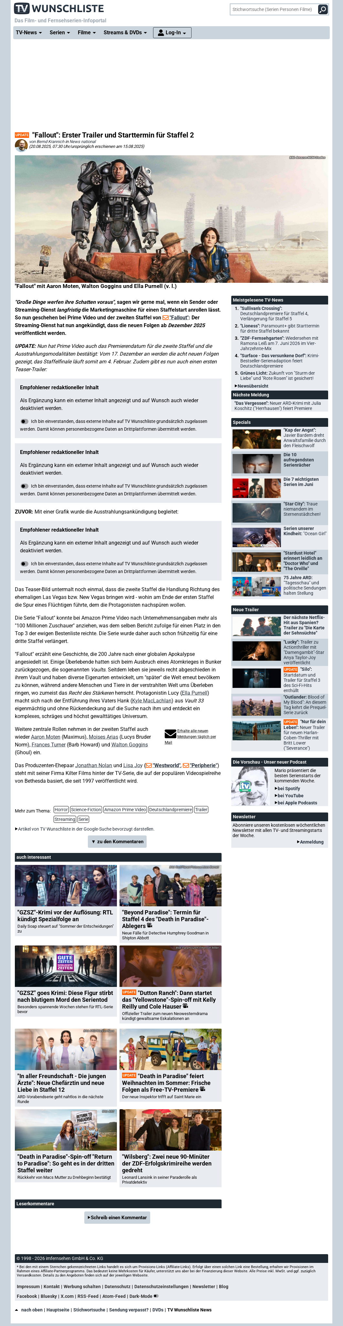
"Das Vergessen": (277, 406)
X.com (67, 1296)
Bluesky (49, 1296)
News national (82, 141)
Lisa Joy (133, 765)
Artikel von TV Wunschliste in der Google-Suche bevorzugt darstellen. (86, 829)
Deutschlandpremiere (170, 809)
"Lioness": (279, 328)
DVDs (157, 1309)
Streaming (65, 819)
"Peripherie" (203, 765)
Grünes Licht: (277, 375)
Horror (61, 809)
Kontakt (52, 1286)
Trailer (201, 809)
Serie (83, 819)
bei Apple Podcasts (297, 802)
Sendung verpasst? (129, 1309)
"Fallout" (179, 318)
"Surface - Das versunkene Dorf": (279, 361)
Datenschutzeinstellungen (161, 1286)
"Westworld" (167, 765)
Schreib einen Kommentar (119, 1218)
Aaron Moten (45, 737)
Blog (223, 1286)
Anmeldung (312, 842)
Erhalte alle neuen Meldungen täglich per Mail (190, 737)
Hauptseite (58, 1309)
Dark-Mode (145, 1296)
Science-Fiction (86, 809)
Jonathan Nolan (93, 765)
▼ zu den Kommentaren (117, 842)
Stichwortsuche (89, 1309)
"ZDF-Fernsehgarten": (279, 343)
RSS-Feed (88, 1296)
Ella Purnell (194, 693)
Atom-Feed (114, 1296)
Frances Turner (49, 745)
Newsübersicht (253, 386)
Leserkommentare (35, 1203)
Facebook (27, 1296)
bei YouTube (291, 795)
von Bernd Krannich (46, 141)
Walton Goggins (129, 745)
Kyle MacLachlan (152, 701)
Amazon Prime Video (125, 809)
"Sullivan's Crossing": (274, 313)
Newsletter (203, 1286)
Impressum (28, 1286)
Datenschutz (117, 1286)
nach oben (29, 1309)
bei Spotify (289, 788)
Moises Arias (103, 737)
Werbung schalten (82, 1286)
